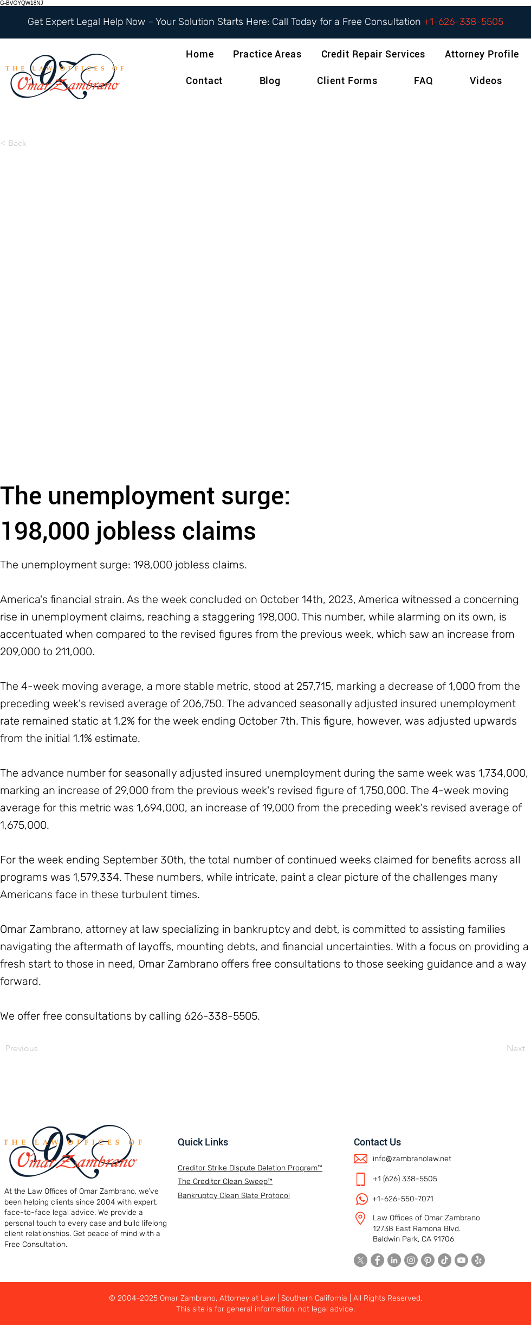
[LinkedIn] (394, 1260)
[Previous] (41, 1048)
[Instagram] (411, 1260)
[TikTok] (444, 1260)
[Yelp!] (478, 1260)
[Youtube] (461, 1260)
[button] (484, 54)
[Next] (498, 1048)
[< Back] (36, 143)
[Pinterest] (428, 1260)
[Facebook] (377, 1260)
